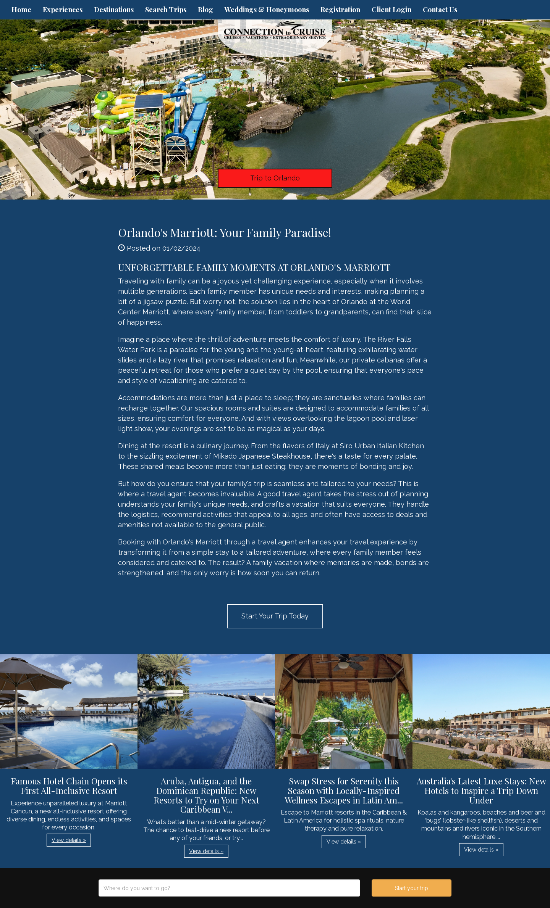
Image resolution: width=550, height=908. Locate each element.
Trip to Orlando (275, 178)
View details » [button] (69, 840)
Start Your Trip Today (275, 616)
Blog (205, 9)
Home (21, 9)
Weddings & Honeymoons (267, 9)
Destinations (114, 9)
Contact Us (440, 9)
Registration (340, 9)
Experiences (62, 9)
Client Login (391, 9)
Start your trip (411, 888)
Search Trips (165, 9)
